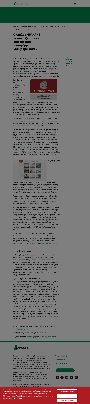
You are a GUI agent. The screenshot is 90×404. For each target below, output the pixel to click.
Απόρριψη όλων (67, 396)
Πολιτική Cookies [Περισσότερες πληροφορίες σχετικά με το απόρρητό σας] (17, 398)
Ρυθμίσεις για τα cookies (67, 391)
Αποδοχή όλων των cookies (67, 400)
